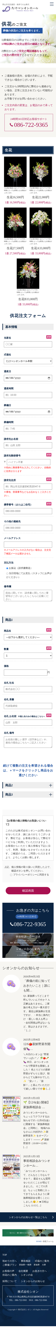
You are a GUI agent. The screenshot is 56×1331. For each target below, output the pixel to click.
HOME (38, 1246)
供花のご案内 (9, 1279)
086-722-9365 (31, 125)
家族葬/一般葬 (25, 1269)
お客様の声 (8, 1276)
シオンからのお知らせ (33, 1286)
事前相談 (25, 1265)
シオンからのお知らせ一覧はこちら (28, 1222)
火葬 (44, 1269)
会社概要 (23, 1276)
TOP (4, 1259)
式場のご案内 (42, 1265)
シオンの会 (27, 1279)
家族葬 (37, 1269)
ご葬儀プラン (9, 1269)
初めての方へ (9, 1265)
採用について (9, 1286)
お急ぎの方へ (39, 1276)
